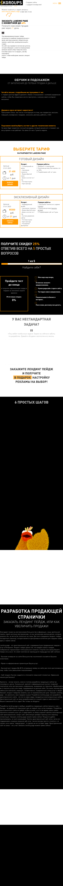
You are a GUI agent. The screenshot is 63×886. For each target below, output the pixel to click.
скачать (40, 206)
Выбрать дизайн (10, 183)
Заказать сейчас (10, 221)
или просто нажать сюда (11, 11)
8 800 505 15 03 (26, 12)
